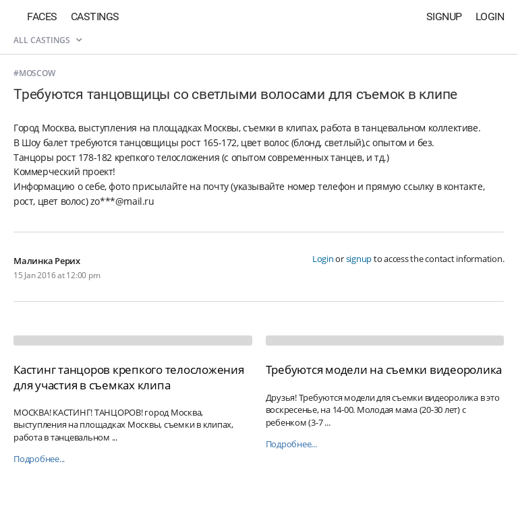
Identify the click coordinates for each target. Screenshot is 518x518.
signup (359, 259)
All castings (47, 40)
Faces (42, 16)
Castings (95, 16)
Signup (444, 16)
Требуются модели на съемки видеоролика (384, 369)
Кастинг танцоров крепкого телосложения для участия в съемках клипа (128, 377)
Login (490, 16)
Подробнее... (39, 459)
